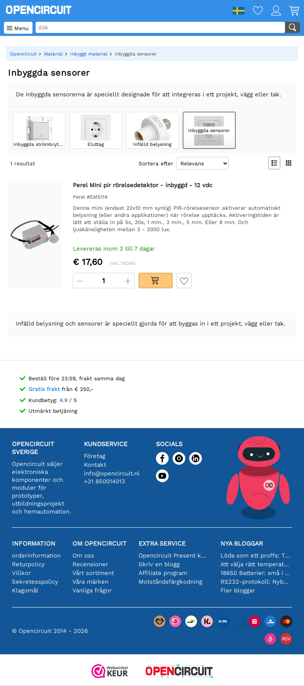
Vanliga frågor (92, 590)
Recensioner (90, 564)
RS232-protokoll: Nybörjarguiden (255, 581)
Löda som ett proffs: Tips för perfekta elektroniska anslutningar (255, 555)
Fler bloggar (237, 590)
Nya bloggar (241, 543)
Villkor (21, 573)
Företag (94, 456)
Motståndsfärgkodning (170, 581)
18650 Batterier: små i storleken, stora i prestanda (255, 573)
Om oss (83, 555)
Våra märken (90, 581)
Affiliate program (163, 573)
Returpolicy (28, 564)
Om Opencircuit (99, 543)
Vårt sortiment (93, 573)
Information (33, 543)
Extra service (162, 543)
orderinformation (36, 555)
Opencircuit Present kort (174, 555)
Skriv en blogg (159, 564)
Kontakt (95, 464)
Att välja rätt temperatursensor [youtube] (255, 564)
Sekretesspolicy (35, 581)
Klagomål (25, 590)
